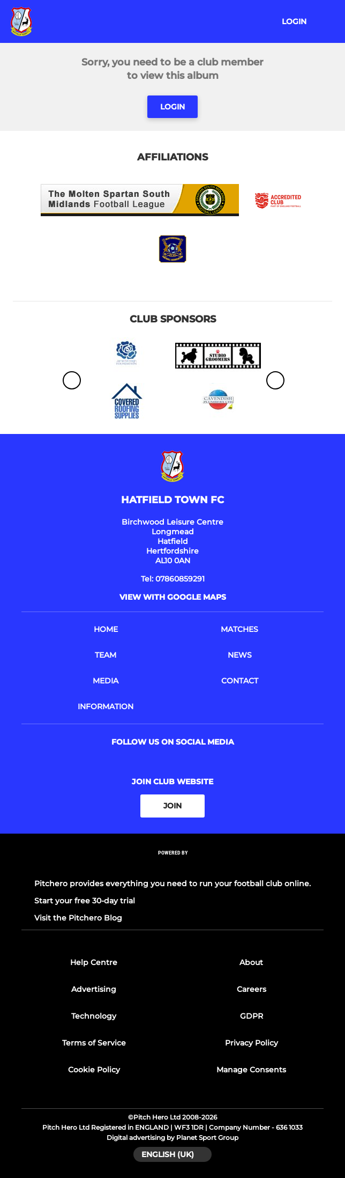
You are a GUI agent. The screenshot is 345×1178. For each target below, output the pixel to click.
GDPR (251, 1016)
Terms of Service (94, 1043)
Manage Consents (251, 1069)
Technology (93, 1016)
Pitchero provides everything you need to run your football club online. (172, 883)
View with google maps (172, 597)
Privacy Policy (251, 1043)
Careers (251, 989)
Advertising (93, 989)
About (251, 962)
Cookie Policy (94, 1069)
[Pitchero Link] (172, 867)
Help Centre (93, 962)
